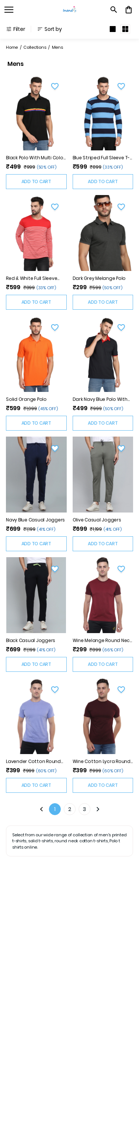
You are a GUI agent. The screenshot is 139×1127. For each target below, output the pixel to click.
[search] (113, 9)
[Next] (97, 809)
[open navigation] (9, 10)
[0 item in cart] (128, 9)
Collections (34, 47)
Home (12, 47)
